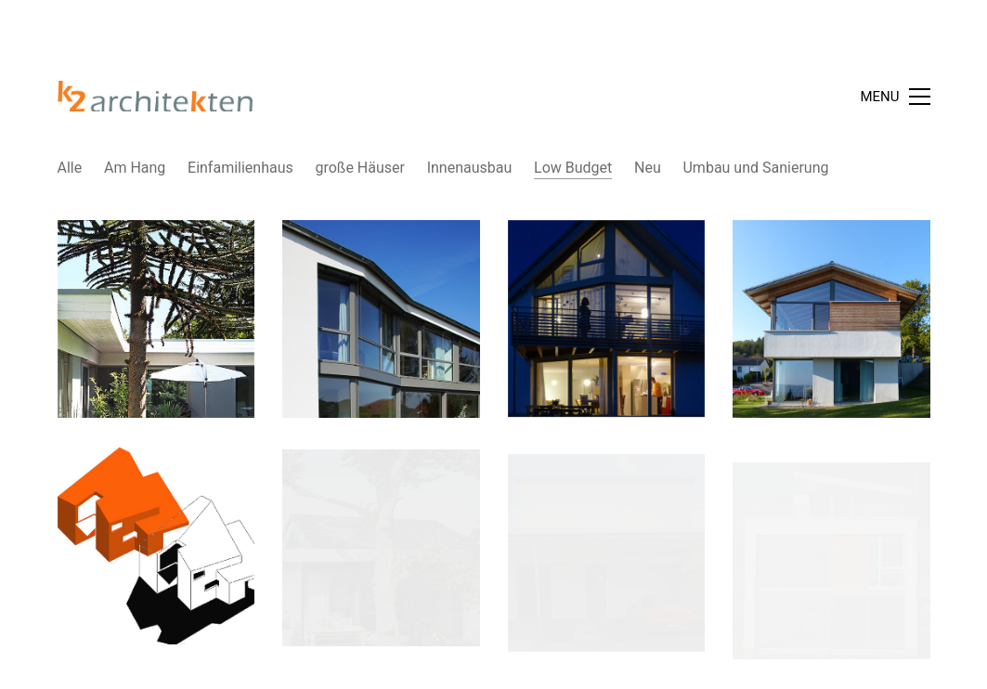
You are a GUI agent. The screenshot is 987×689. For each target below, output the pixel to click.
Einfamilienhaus (240, 167)
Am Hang (134, 167)
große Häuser (359, 167)
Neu (647, 167)
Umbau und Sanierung (755, 167)
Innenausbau (470, 167)
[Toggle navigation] (894, 97)
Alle (70, 167)
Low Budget (573, 167)
